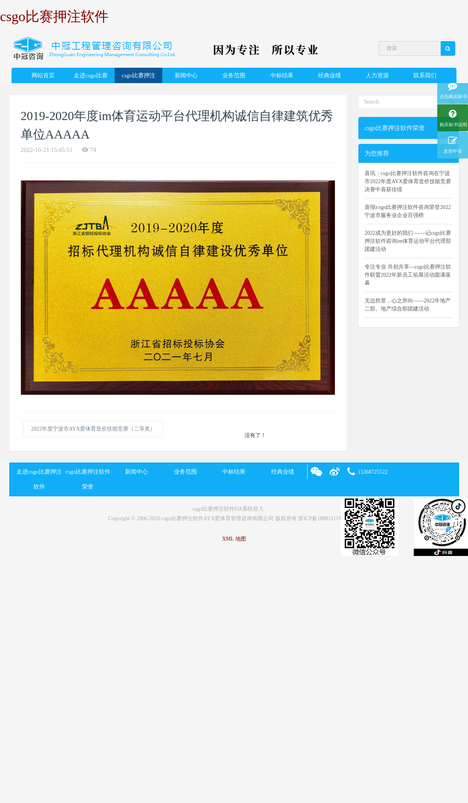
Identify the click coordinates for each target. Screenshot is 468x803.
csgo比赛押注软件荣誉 (139, 77)
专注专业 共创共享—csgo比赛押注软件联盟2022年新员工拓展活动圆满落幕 (408, 275)
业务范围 (233, 75)
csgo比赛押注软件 (54, 16)
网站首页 (43, 75)
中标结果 (281, 75)
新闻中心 (186, 75)
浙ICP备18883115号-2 (323, 518)
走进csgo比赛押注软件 (91, 77)
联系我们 (424, 75)
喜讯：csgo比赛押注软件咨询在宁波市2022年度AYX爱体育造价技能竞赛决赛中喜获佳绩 (408, 181)
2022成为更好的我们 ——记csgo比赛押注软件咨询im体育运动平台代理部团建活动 (408, 241)
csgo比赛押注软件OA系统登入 (228, 509)
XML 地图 (234, 539)
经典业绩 (329, 75)
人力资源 (377, 75)
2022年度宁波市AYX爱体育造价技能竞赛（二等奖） (93, 429)
